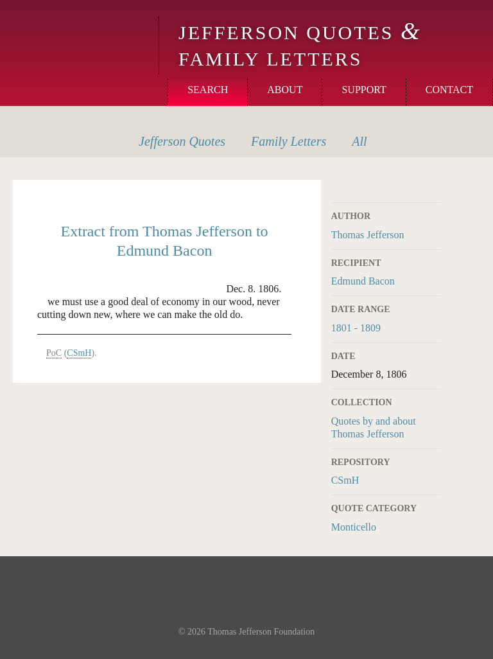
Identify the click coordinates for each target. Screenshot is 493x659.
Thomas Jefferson (367, 234)
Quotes (182, 141)
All (359, 141)
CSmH (345, 480)
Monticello (77, 33)
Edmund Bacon (363, 281)
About (284, 89)
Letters (288, 141)
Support (364, 89)
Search (207, 89)
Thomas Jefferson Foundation (261, 632)
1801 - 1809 (356, 327)
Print (432, 187)
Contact (449, 89)
